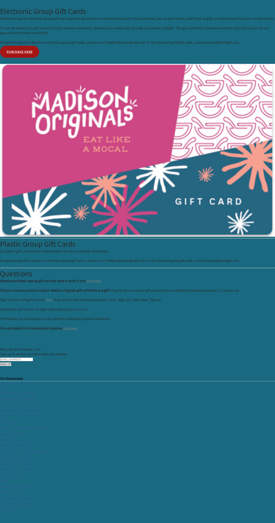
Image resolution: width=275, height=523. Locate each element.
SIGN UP (5, 364)
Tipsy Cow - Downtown (16, 496)
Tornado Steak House (15, 506)
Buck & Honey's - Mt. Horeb (19, 403)
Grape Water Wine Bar (15, 442)
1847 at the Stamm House (18, 383)
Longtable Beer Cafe (14, 457)
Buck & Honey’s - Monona (18, 398)
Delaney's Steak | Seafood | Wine (23, 427)
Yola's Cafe (7, 510)
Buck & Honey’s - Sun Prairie (20, 408)
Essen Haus (8, 437)
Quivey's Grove (10, 491)
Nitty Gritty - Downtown (17, 462)
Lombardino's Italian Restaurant (23, 452)
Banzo (4, 388)
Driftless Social (10, 432)
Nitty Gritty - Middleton (17, 466)
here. (49, 299)
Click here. (94, 280)
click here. (70, 328)
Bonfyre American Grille (17, 393)
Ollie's (4, 481)
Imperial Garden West (15, 447)
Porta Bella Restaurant (16, 486)
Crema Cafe (8, 423)
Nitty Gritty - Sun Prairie (17, 471)
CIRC (3, 418)
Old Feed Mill (9, 476)
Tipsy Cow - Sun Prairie (16, 501)
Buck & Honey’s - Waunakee (19, 413)
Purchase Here (19, 52)
